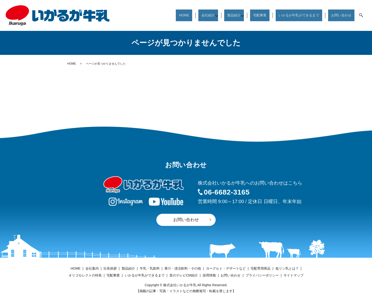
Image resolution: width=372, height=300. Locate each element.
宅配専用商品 (260, 268)
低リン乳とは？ (287, 268)
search (361, 15)
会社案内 (92, 268)
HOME (182, 15)
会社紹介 (204, 15)
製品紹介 (231, 15)
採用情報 (209, 275)
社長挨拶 (110, 268)
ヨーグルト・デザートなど (226, 268)
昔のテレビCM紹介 (183, 275)
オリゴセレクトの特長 (85, 275)
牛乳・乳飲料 (150, 268)
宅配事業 (257, 15)
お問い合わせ (341, 15)
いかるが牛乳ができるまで (297, 15)
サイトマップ (293, 275)
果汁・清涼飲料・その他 (182, 268)
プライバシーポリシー (262, 275)
